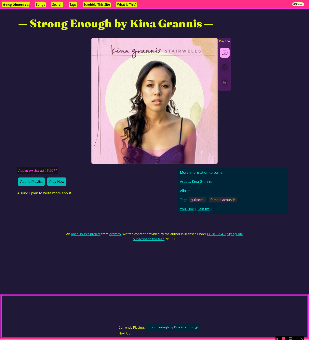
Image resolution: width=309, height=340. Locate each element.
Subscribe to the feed (148, 239)
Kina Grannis (202, 181)
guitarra (197, 199)
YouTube (187, 209)
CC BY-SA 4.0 (216, 234)
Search (57, 4)
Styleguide (235, 234)
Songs (40, 4)
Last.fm (203, 209)
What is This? (127, 4)
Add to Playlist (31, 182)
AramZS (115, 234)
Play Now (56, 182)
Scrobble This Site (97, 4)
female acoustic (222, 199)
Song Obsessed (16, 4)
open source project (85, 234)
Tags (73, 4)
